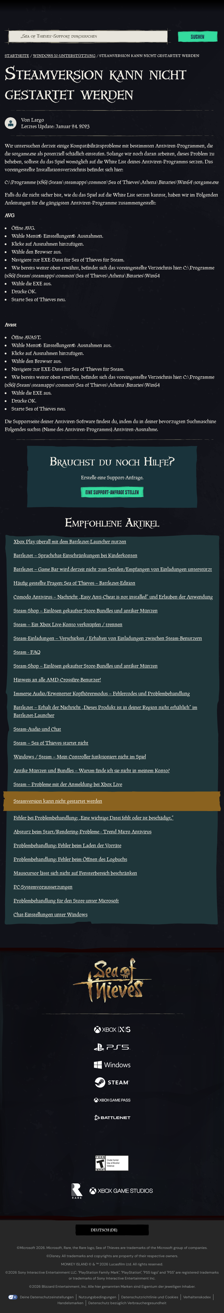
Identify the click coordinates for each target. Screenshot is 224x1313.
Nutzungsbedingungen (97, 1297)
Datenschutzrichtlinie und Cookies (149, 1297)
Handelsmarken (70, 1303)
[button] (112, 1230)
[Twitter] (81, 1137)
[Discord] (128, 1138)
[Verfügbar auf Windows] (112, 1065)
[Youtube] (111, 1138)
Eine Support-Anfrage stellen (112, 492)
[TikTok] (141, 1138)
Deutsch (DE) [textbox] (104, 1229)
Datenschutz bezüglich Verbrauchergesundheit (127, 1303)
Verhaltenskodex (197, 1297)
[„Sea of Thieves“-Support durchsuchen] (88, 36)
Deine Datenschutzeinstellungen (47, 1297)
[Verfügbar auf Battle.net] (112, 1118)
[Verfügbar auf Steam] (112, 1083)
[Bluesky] (153, 1138)
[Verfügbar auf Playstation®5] (112, 1047)
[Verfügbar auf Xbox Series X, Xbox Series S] (112, 1030)
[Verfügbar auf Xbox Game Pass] (112, 1100)
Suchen (197, 37)
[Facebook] (69, 1137)
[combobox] (88, 36)
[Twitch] (94, 1138)
